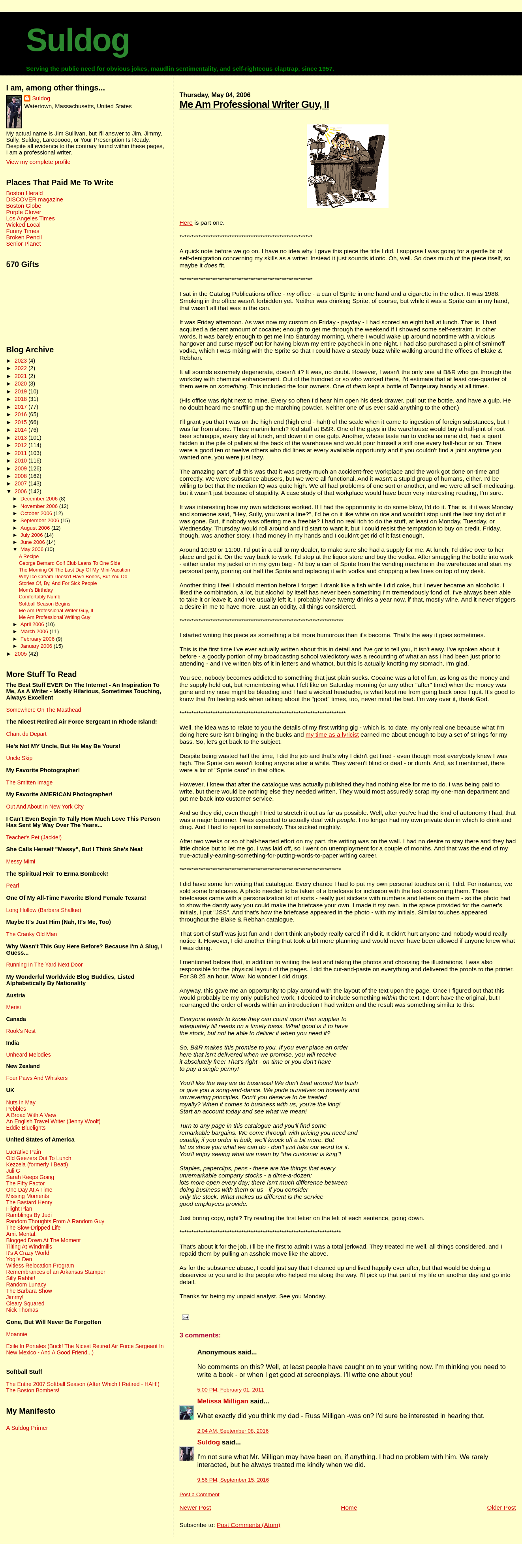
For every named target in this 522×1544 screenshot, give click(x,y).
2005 (21, 654)
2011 (21, 453)
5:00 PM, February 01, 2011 (230, 1390)
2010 (21, 460)
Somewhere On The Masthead (43, 710)
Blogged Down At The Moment (43, 1240)
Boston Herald (24, 193)
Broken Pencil (24, 237)
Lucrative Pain (23, 1152)
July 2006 (32, 535)
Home (349, 1507)
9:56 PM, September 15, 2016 (233, 1480)
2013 (21, 437)
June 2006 (34, 542)
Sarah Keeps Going (30, 1177)
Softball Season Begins (44, 604)
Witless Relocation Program (40, 1265)
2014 (21, 430)
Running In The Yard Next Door (44, 964)
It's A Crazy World (27, 1253)
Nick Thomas (22, 1310)
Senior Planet (23, 244)
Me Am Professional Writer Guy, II (254, 104)
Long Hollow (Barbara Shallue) (43, 910)
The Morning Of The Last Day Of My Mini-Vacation (74, 570)
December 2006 (40, 499)
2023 (21, 360)
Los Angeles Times (30, 218)
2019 (21, 391)
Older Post (501, 1507)
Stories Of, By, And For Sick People (58, 583)
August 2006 (36, 528)
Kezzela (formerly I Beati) (37, 1164)
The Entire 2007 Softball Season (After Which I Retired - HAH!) (83, 1384)
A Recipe (29, 556)
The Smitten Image (29, 782)
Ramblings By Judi (29, 1215)
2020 (21, 383)
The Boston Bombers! (32, 1390)
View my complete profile (38, 162)
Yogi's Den (19, 1259)
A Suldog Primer (27, 1428)
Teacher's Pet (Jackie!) (34, 837)
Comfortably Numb (39, 597)
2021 (21, 376)
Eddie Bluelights (25, 1128)
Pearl (12, 885)
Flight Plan (19, 1208)
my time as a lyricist (332, 734)
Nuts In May (20, 1102)
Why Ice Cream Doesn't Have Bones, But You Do (73, 576)
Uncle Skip (19, 758)
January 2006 (37, 646)
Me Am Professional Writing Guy (54, 617)
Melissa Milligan (222, 1401)
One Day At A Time (29, 1190)
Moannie (16, 1334)
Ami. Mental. (21, 1234)
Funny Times (22, 231)
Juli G (13, 1171)
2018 (21, 399)
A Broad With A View (31, 1115)
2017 (21, 407)
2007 (21, 483)
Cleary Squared (25, 1303)
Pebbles (16, 1109)
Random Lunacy (26, 1284)
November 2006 (40, 506)
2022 (21, 368)
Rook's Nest (21, 1031)
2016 (21, 414)
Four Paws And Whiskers (37, 1078)
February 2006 (38, 639)
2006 (21, 491)
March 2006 (35, 631)
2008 (21, 476)
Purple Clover (23, 212)
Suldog (78, 40)
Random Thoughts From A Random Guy (55, 1221)
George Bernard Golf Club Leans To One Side (69, 563)
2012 (21, 445)
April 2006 (33, 624)
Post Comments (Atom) (248, 1524)
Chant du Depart (26, 734)
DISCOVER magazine (34, 199)
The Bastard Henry (29, 1202)
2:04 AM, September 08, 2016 (233, 1431)
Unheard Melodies (28, 1054)
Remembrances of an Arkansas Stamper (55, 1272)
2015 (21, 422)
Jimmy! (14, 1297)
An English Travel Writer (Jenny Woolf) (53, 1121)
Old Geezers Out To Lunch (38, 1158)
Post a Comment (199, 1494)
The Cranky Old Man (31, 934)
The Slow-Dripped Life (33, 1227)
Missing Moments (27, 1196)
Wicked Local (23, 225)
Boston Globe (23, 206)
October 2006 (37, 513)
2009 (21, 468)
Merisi (13, 1007)
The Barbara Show (29, 1291)
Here (186, 222)
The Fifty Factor (25, 1183)
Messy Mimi (20, 861)
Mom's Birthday (36, 590)
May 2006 (33, 549)
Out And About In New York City (44, 806)
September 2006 (41, 520)
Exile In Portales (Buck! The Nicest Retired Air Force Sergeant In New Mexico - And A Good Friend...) (84, 1349)
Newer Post (195, 1507)
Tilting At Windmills (29, 1246)
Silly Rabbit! (20, 1278)
